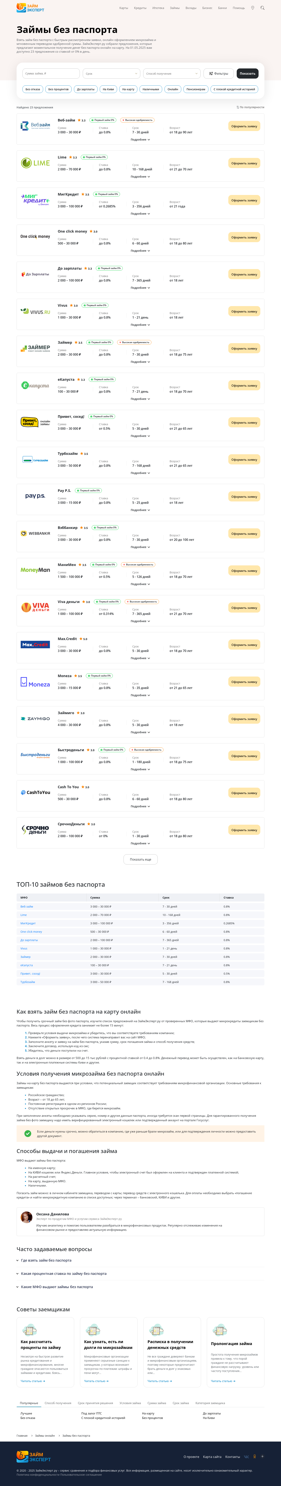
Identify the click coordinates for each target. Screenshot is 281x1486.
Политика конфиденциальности (38, 1474)
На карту (128, 89)
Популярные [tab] (29, 1403)
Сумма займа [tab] (157, 1403)
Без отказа (33, 89)
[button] (140, 139)
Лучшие (26, 1413)
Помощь (239, 8)
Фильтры (218, 73)
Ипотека (158, 8)
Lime (23, 915)
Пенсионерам (196, 89)
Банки (222, 8)
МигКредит (28, 923)
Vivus (23, 948)
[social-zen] (262, 1456)
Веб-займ (26, 906)
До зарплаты (85, 89)
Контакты (232, 1457)
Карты (123, 8)
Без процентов (59, 89)
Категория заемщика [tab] (210, 1403)
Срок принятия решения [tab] (95, 1403)
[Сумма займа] (51, 73)
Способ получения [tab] (58, 1403)
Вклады (191, 8)
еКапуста (26, 965)
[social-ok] (255, 1456)
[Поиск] (262, 8)
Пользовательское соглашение (81, 1474)
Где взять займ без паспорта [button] (46, 1260)
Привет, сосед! (30, 973)
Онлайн (173, 89)
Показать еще (140, 859)
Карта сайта (212, 1457)
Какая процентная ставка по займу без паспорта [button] (64, 1273)
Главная (22, 1435)
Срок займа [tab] (181, 1403)
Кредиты (140, 8)
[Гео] (253, 8)
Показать (247, 73)
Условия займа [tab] (130, 1403)
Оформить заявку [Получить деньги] (244, 126)
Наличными (151, 89)
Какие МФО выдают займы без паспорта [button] (57, 1286)
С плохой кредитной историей (234, 89)
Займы (175, 8)
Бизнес (207, 8)
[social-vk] (246, 1456)
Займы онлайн (45, 1435)
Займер (25, 957)
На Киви (108, 89)
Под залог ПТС (91, 1413)
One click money (31, 931)
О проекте (191, 1457)
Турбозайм (27, 982)
